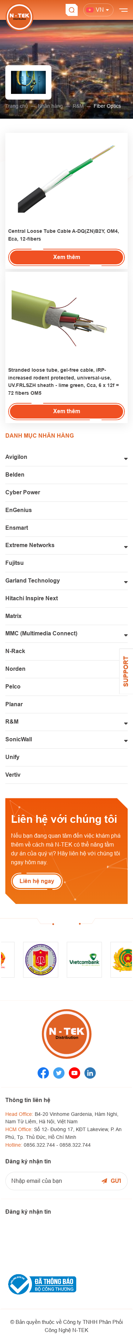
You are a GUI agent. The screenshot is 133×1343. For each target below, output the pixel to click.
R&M (78, 106)
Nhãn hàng (50, 106)
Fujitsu (14, 563)
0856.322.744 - (42, 1145)
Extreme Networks (30, 545)
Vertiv (13, 775)
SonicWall (18, 739)
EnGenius (18, 510)
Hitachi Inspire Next (31, 598)
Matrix (13, 616)
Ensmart (16, 528)
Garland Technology (32, 581)
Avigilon (16, 457)
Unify (12, 757)
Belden (14, 475)
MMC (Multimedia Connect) (41, 633)
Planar (14, 704)
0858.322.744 (75, 1145)
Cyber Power (22, 492)
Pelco (13, 687)
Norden (15, 669)
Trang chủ (16, 106)
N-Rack (15, 651)
